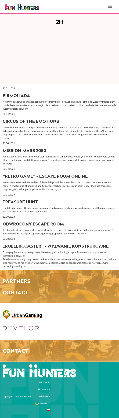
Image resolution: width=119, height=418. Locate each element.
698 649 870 (42, 403)
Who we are (44, 396)
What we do (44, 382)
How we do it (44, 389)
